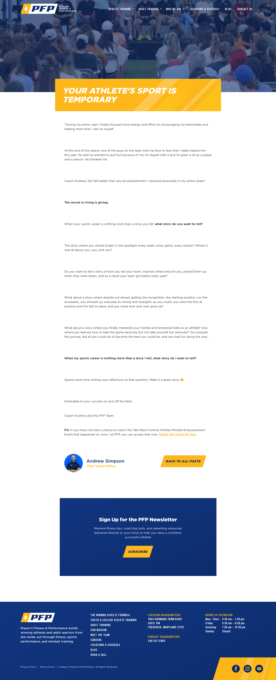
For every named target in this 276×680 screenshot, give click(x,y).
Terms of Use (47, 667)
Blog (228, 9)
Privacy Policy (28, 667)
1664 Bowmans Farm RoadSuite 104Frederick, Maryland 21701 (166, 623)
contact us (245, 9)
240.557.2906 (156, 641)
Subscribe (138, 551)
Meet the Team (100, 635)
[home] (48, 9)
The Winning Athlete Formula (110, 615)
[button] (122, 9)
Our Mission (99, 630)
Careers (96, 640)
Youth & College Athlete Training (114, 620)
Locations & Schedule (204, 9)
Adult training (101, 625)
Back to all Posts (183, 461)
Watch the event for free (177, 434)
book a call (99, 655)
